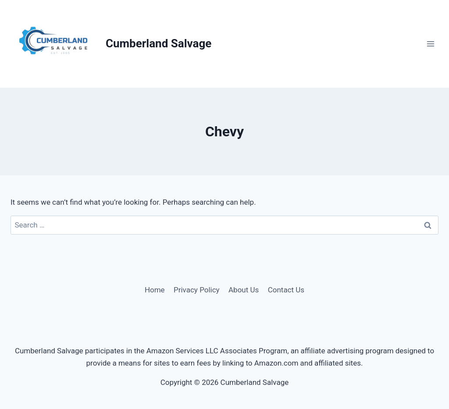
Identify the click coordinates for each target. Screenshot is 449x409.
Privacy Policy (197, 289)
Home (155, 289)
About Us (243, 289)
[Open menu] (430, 43)
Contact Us (286, 289)
